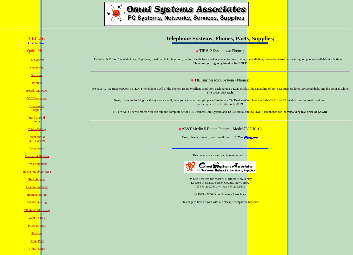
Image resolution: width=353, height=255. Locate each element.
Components (37, 148)
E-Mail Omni (36, 248)
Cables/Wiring (37, 129)
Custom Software (37, 187)
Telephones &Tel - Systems (37, 138)
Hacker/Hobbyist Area (37, 171)
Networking (36, 67)
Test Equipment (37, 164)
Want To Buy (37, 218)
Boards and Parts (36, 90)
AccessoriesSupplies (36, 108)
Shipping (36, 233)
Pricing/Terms (37, 225)
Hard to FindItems (37, 119)
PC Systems (37, 59)
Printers (37, 83)
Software (36, 75)
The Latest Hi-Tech (37, 156)
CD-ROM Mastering (37, 210)
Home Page (37, 241)
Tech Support (36, 179)
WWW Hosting (37, 202)
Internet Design (37, 194)
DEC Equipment (37, 98)
